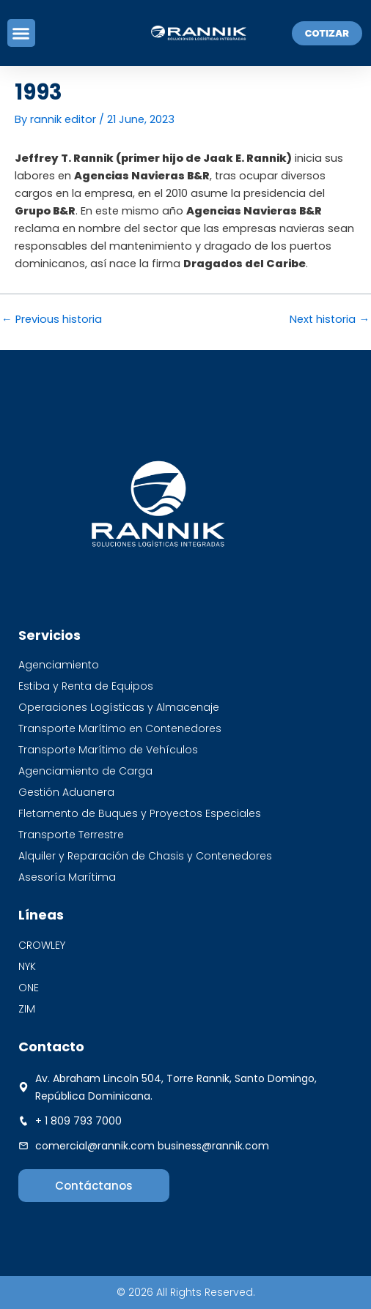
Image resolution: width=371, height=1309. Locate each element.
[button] (21, 33)
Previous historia (51, 319)
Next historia (330, 319)
